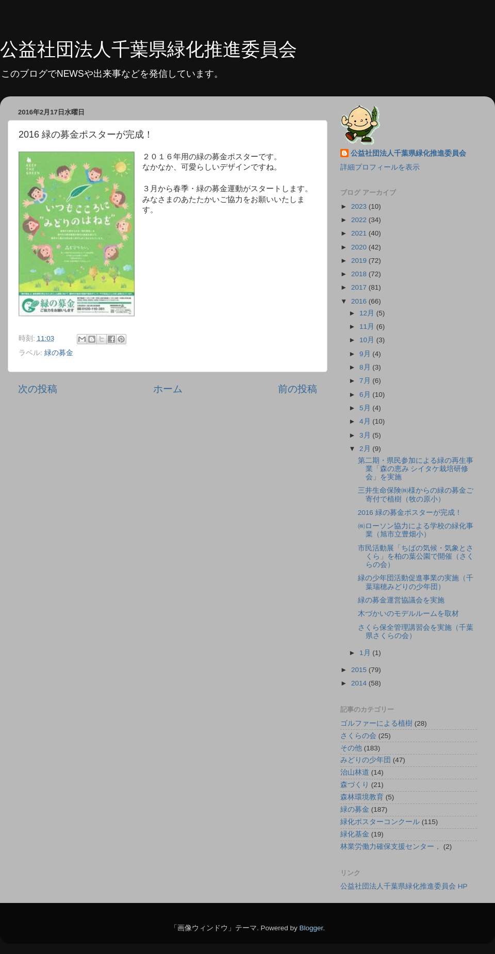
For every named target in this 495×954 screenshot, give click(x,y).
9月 (365, 354)
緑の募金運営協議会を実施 (401, 600)
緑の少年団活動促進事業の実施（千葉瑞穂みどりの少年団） (415, 582)
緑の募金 (58, 353)
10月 (367, 340)
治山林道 (354, 772)
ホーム (168, 388)
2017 (360, 287)
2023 (360, 206)
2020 (360, 247)
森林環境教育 (362, 797)
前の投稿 (297, 388)
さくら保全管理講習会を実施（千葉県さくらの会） (415, 632)
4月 (365, 421)
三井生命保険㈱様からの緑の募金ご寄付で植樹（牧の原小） (415, 495)
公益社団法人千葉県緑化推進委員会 (148, 49)
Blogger (311, 928)
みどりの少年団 (365, 760)
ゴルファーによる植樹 (376, 723)
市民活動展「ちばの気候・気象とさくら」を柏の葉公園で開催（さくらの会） (416, 556)
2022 (360, 220)
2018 (360, 274)
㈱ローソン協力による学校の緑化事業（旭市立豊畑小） (415, 530)
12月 (367, 313)
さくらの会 (358, 736)
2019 (360, 260)
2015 (360, 670)
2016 (360, 301)
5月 (365, 408)
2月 (365, 449)
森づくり (354, 785)
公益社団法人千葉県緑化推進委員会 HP (404, 886)
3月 (365, 435)
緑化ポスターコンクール (380, 822)
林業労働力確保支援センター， (390, 846)
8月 (365, 367)
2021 (360, 233)
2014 (360, 683)
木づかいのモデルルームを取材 (408, 613)
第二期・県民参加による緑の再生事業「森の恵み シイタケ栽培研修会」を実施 (415, 469)
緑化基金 (354, 834)
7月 (365, 380)
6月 (365, 394)
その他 (351, 748)
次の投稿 (37, 388)
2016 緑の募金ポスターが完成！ (410, 512)
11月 (367, 326)
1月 (365, 653)
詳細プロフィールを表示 (380, 167)
